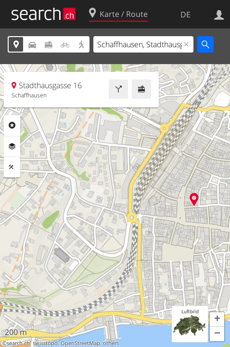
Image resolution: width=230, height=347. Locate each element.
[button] (217, 319)
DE (185, 14)
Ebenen (12, 146)
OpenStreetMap (80, 343)
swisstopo (45, 343)
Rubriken (12, 125)
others (111, 343)
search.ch (18, 343)
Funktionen (12, 167)
